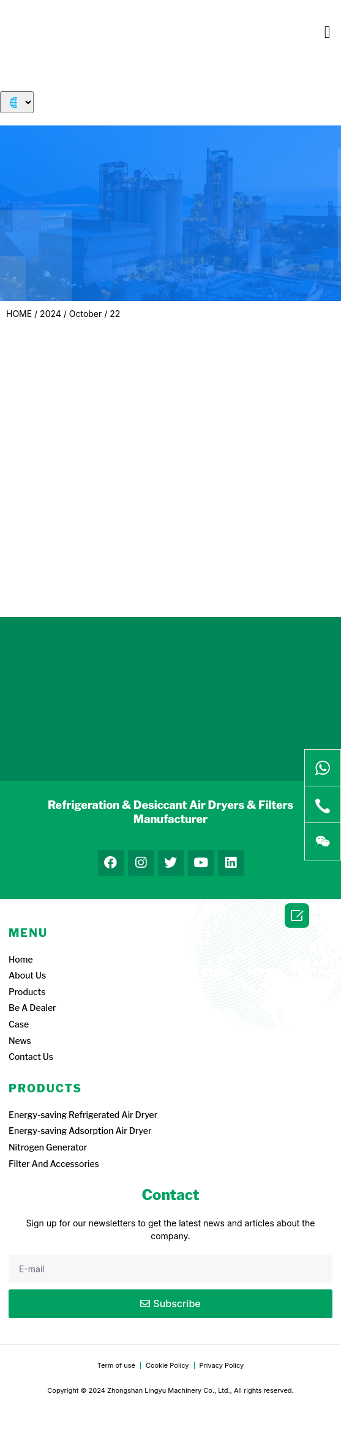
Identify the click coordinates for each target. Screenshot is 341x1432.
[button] (327, 32)
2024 (50, 313)
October (85, 313)
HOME (19, 313)
